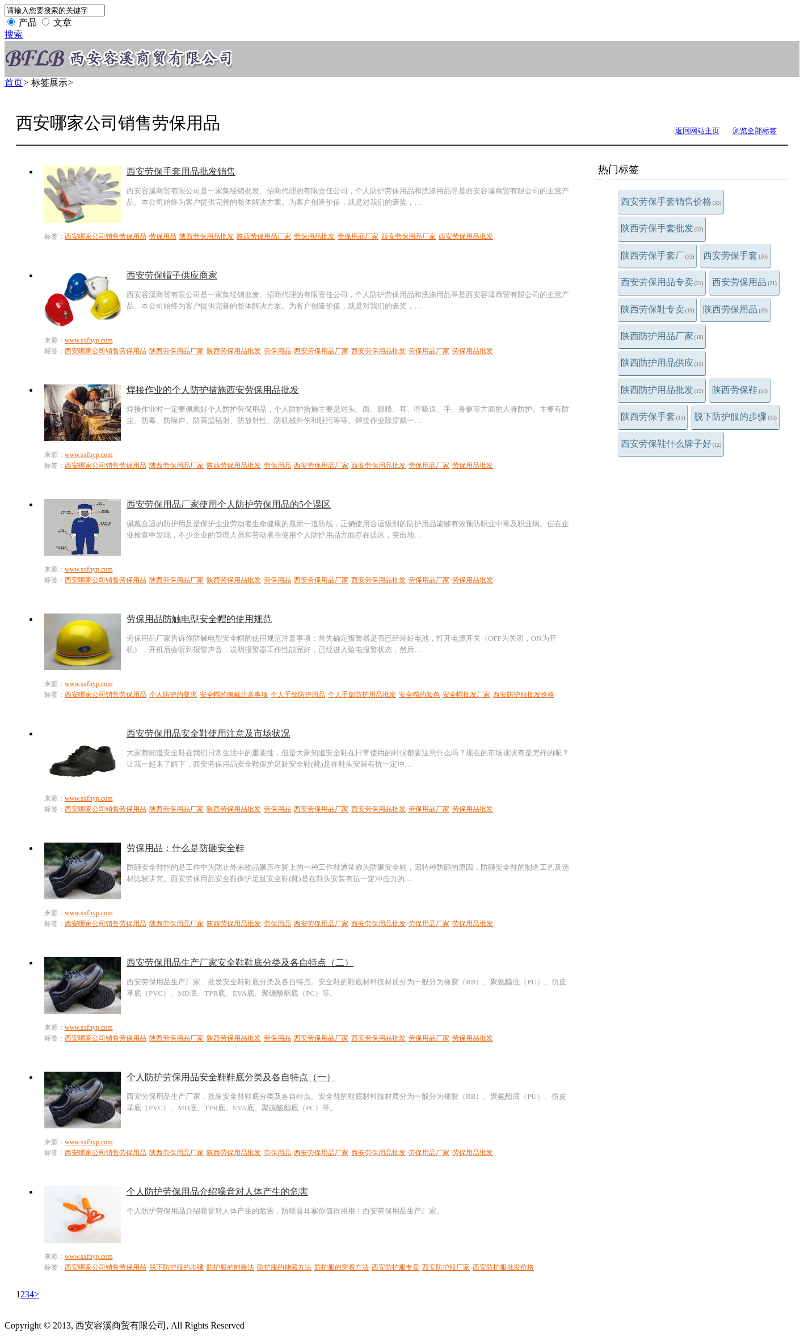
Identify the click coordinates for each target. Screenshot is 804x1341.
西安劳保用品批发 (466, 236)
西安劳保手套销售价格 (671, 201)
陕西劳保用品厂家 (264, 236)
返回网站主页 (697, 130)
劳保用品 (162, 236)
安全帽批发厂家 (466, 695)
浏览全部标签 (755, 130)
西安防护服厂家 (446, 1267)
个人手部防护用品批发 (362, 695)
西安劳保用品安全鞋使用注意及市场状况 (208, 733)
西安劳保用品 (744, 282)
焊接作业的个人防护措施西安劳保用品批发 (213, 390)
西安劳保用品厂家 (408, 236)
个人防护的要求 (173, 695)
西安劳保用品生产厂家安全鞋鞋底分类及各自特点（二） (240, 962)
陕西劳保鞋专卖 (657, 309)
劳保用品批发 (314, 236)
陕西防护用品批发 (662, 390)
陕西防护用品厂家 (662, 336)
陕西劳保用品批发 (206, 236)
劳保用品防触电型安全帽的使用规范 (199, 619)
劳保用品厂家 (358, 236)
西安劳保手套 (735, 255)
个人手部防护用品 (298, 695)
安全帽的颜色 (419, 695)
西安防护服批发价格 (523, 695)
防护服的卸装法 (230, 1267)
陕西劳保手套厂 (657, 255)
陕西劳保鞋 (740, 390)
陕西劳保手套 (653, 416)
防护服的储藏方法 (284, 1267)
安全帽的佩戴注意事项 (234, 695)
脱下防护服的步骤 (735, 416)
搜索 (14, 34)
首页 (14, 82)
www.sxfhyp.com (89, 340)
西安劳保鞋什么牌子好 (671, 444)
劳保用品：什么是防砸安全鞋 (186, 848)
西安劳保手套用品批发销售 (181, 171)
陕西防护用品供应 (662, 362)
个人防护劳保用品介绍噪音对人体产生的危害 (217, 1191)
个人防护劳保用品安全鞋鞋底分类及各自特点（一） (231, 1077)
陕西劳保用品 (735, 309)
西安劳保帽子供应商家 (172, 275)
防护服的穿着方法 (341, 1267)
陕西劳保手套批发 (662, 228)
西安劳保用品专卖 (662, 282)
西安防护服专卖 (395, 1267)
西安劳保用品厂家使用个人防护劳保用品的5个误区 (229, 504)
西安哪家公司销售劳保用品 (105, 236)
